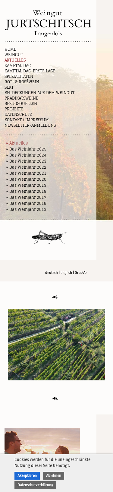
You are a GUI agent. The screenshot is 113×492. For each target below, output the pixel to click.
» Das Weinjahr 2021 (26, 173)
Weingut (14, 54)
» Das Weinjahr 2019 (26, 185)
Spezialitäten (19, 76)
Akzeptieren (27, 475)
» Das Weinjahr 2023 (26, 161)
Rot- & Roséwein (22, 81)
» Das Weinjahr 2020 (26, 179)
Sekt (9, 87)
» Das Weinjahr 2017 (26, 197)
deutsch (51, 272)
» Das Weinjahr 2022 (26, 167)
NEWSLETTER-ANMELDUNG (30, 125)
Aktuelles (15, 60)
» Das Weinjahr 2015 (26, 209)
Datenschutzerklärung (35, 485)
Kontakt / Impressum (27, 119)
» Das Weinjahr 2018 (26, 191)
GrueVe (80, 272)
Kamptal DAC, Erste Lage (30, 71)
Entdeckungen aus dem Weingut (39, 92)
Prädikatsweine (21, 98)
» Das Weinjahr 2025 (26, 149)
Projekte (14, 109)
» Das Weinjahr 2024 (26, 155)
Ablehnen (53, 475)
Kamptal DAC (18, 65)
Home (10, 49)
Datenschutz (18, 114)
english (66, 272)
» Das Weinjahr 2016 (26, 203)
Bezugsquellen (21, 103)
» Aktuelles (17, 143)
